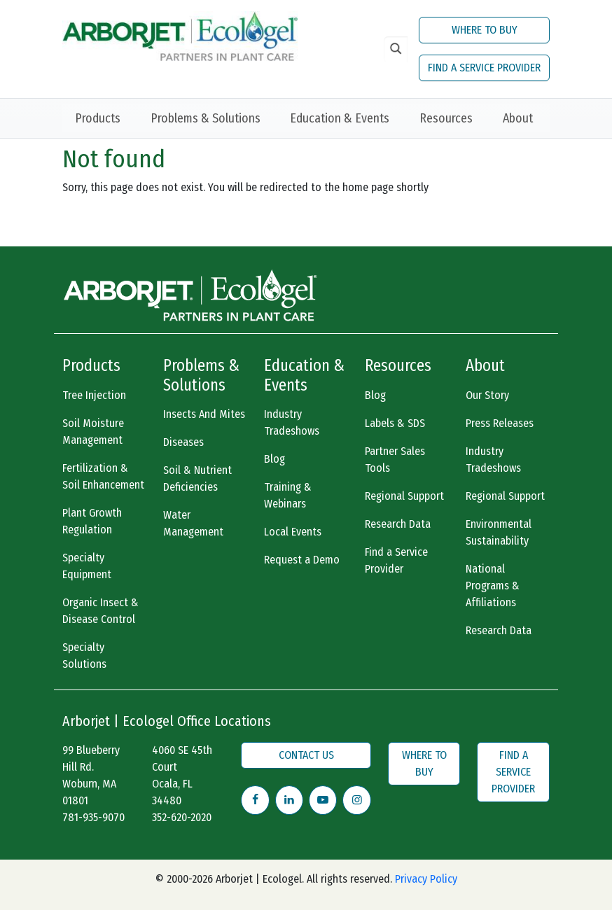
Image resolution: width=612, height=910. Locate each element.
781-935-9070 (93, 817)
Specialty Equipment (86, 566)
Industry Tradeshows (291, 422)
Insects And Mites (204, 414)
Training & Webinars (288, 495)
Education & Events (339, 118)
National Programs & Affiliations (493, 585)
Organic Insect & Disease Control (100, 611)
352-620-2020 (181, 817)
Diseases (183, 442)
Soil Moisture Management (93, 431)
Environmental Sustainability (498, 532)
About (518, 118)
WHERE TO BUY (484, 29)
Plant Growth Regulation (92, 521)
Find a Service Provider (396, 560)
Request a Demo (302, 559)
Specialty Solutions (84, 655)
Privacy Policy (426, 879)
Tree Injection (94, 395)
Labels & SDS (395, 423)
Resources (446, 118)
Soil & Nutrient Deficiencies (197, 478)
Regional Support (404, 496)
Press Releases (500, 423)
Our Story (487, 395)
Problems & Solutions (205, 118)
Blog (274, 458)
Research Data (398, 524)
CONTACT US (306, 755)
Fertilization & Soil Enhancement (103, 476)
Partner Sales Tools (395, 459)
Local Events (292, 531)
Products (97, 118)
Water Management (193, 523)
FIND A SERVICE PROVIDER (484, 67)
